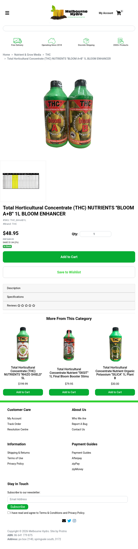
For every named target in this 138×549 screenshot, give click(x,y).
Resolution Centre (17, 429)
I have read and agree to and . (46, 512)
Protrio (63, 531)
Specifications (15, 296)
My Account (14, 418)
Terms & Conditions (50, 512)
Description (13, 288)
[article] (23, 361)
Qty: (75, 234)
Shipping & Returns (18, 452)
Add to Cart (69, 257)
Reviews (21, 305)
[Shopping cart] (118, 13)
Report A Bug (79, 423)
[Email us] (64, 521)
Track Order (14, 423)
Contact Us (78, 429)
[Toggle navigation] (7, 13)
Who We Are (79, 418)
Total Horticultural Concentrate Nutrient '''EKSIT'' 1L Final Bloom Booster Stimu (69, 373)
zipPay (76, 463)
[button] (106, 13)
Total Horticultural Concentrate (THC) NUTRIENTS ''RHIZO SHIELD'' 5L (23, 373)
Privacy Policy (15, 463)
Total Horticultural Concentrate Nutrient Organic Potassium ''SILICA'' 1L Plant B (115, 373)
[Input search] (69, 28)
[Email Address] (67, 499)
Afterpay (77, 458)
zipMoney (77, 469)
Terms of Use (15, 458)
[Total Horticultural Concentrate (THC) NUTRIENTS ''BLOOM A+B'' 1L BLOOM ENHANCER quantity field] (95, 234)
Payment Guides (81, 452)
